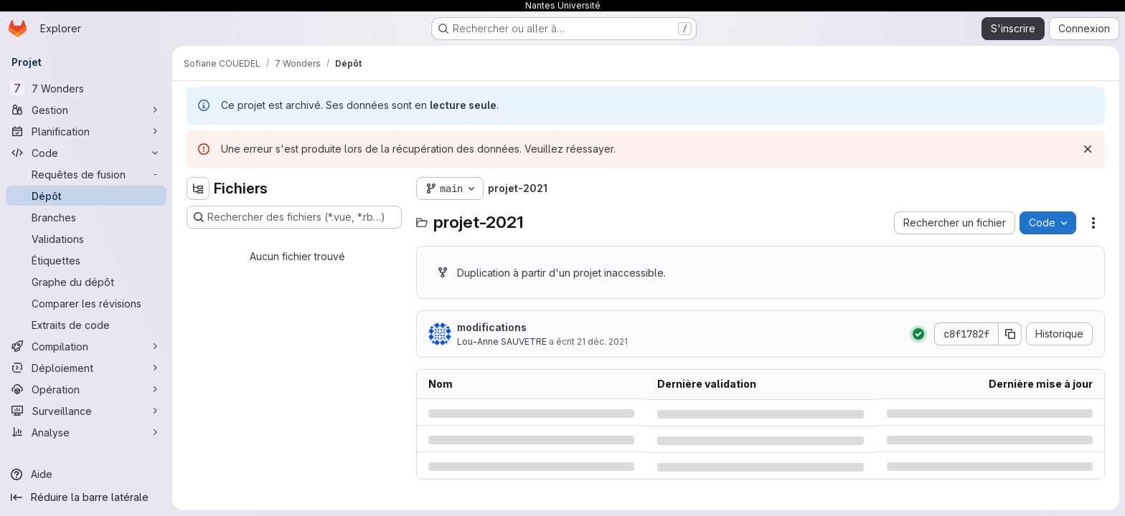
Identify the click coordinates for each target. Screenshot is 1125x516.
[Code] (86, 153)
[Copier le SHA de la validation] (1010, 333)
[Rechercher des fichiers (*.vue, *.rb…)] (294, 217)
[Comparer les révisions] (86, 303)
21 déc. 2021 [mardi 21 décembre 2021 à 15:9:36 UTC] (602, 341)
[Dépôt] (86, 196)
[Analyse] (86, 432)
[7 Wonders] (86, 88)
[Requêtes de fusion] (86, 174)
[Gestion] (86, 110)
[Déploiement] (86, 368)
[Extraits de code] (86, 325)
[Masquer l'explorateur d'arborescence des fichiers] (198, 188)
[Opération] (86, 389)
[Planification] (86, 131)
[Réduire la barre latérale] (86, 497)
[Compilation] (86, 346)
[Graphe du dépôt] (86, 282)
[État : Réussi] (918, 334)
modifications (492, 327)
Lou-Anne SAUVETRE (502, 341)
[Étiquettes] (86, 260)
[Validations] (86, 239)
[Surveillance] (86, 411)
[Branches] (86, 217)
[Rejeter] (1087, 149)
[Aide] (86, 474)
